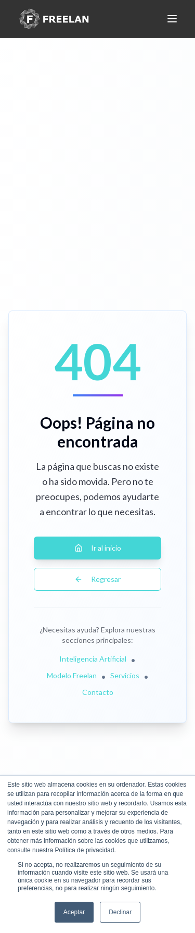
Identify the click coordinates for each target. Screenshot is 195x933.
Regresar (97, 579)
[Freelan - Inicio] (54, 18)
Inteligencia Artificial (92, 658)
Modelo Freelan (72, 675)
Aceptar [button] (74, 912)
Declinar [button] (120, 912)
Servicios (124, 675)
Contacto (97, 692)
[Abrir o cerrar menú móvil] (172, 18)
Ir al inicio (97, 547)
